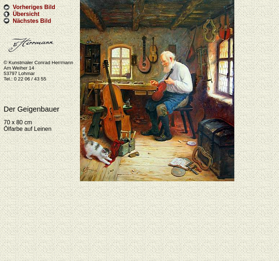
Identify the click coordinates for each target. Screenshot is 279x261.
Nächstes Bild (32, 20)
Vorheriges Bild (34, 7)
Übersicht (26, 14)
